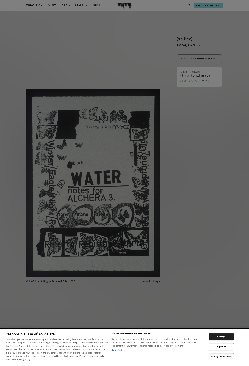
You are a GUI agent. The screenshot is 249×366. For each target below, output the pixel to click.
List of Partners (118, 350)
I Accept (221, 336)
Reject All (221, 346)
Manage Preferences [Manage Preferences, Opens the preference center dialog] (221, 356)
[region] (124, 347)
